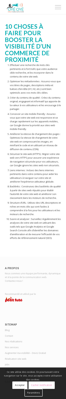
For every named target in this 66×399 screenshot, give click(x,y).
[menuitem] (56, 7)
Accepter (20, 385)
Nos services (12, 347)
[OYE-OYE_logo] (27, 7)
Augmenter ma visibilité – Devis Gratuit (25, 353)
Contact (9, 335)
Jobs (7, 364)
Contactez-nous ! (14, 280)
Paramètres (33, 392)
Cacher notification (41, 385)
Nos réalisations (13, 341)
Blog (7, 330)
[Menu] (56, 7)
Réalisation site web (15, 358)
